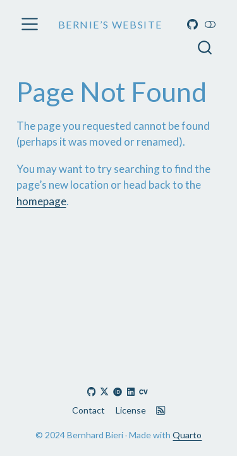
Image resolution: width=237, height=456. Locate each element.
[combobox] (205, 47)
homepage (41, 201)
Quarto (187, 434)
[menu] (29, 24)
